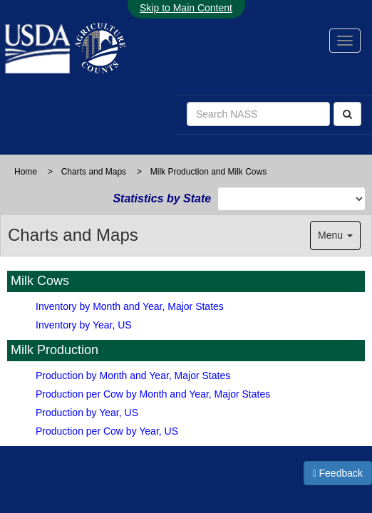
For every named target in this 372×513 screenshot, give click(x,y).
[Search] (347, 114)
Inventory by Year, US (84, 325)
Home (25, 172)
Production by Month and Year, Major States (133, 375)
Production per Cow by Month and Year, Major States (153, 394)
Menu (335, 235)
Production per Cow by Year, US (107, 431)
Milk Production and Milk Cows (208, 172)
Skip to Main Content (186, 8)
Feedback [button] (338, 473)
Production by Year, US (87, 412)
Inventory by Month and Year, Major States (130, 306)
